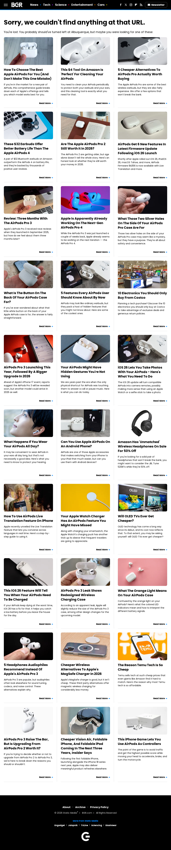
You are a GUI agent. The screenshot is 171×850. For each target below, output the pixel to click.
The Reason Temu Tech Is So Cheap (140, 667)
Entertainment (82, 5)
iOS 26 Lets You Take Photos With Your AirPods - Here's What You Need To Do (140, 371)
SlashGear (111, 825)
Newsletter (156, 4)
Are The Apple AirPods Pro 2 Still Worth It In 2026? (83, 146)
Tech (46, 5)
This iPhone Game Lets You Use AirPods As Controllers (139, 741)
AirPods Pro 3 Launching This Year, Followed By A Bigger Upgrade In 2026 (27, 371)
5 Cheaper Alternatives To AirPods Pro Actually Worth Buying (140, 74)
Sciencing (96, 825)
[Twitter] (126, 5)
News (34, 5)
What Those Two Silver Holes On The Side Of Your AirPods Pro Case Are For (141, 223)
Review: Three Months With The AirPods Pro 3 (25, 220)
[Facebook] (120, 5)
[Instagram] (131, 5)
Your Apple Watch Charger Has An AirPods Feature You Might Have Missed (83, 520)
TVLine (84, 825)
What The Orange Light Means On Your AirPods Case (142, 593)
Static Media (70, 813)
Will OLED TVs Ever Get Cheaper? (136, 518)
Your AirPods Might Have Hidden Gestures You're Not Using (83, 371)
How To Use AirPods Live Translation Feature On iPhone (28, 518)
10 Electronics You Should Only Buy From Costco (142, 295)
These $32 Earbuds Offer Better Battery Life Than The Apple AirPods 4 (26, 148)
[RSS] (141, 5)
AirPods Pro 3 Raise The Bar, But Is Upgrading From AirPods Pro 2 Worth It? (26, 743)
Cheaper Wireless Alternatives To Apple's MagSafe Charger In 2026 (81, 669)
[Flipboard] (136, 5)
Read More (45, 103)
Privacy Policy (99, 807)
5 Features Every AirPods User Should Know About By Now (85, 295)
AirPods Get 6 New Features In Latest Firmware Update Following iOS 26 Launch (142, 148)
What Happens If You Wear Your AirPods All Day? (25, 444)
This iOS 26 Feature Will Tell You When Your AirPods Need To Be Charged (27, 595)
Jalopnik (73, 825)
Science (61, 5)
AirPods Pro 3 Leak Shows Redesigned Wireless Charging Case (81, 595)
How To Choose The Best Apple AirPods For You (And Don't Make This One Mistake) (28, 74)
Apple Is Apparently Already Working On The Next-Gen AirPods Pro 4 (84, 222)
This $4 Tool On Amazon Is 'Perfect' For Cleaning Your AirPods (82, 74)
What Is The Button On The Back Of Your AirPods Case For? (25, 297)
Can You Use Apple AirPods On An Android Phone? (85, 444)
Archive (80, 807)
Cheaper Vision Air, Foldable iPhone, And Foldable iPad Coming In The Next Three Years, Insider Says (84, 746)
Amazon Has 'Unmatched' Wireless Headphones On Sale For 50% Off (142, 446)
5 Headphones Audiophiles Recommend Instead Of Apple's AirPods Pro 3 (26, 669)
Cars (101, 5)
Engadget (59, 825)
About (66, 807)
